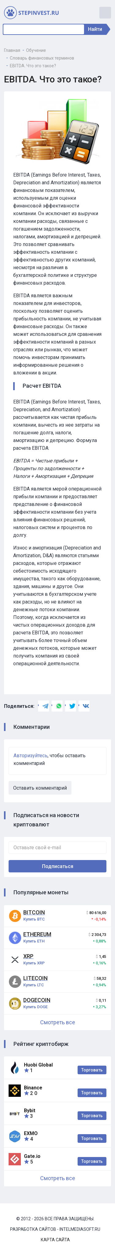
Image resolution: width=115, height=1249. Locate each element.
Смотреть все (57, 1022)
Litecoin (35, 978)
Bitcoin (34, 912)
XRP (28, 956)
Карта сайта (55, 1239)
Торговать (92, 1069)
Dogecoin (36, 1000)
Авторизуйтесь (30, 755)
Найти (96, 29)
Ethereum (37, 934)
